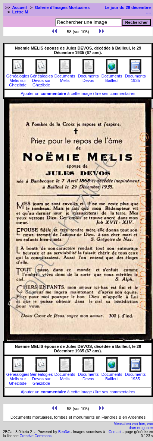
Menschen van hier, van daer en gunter (133, 426)
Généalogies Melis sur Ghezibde (17, 78)
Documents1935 (135, 76)
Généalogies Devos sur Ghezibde (41, 78)
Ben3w (64, 432)
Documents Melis (64, 76)
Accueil (19, 7)
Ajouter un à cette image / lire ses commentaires (78, 93)
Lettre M (20, 12)
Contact (115, 432)
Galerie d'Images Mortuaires (62, 7)
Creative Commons (35, 436)
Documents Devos (88, 76)
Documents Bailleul (112, 76)
